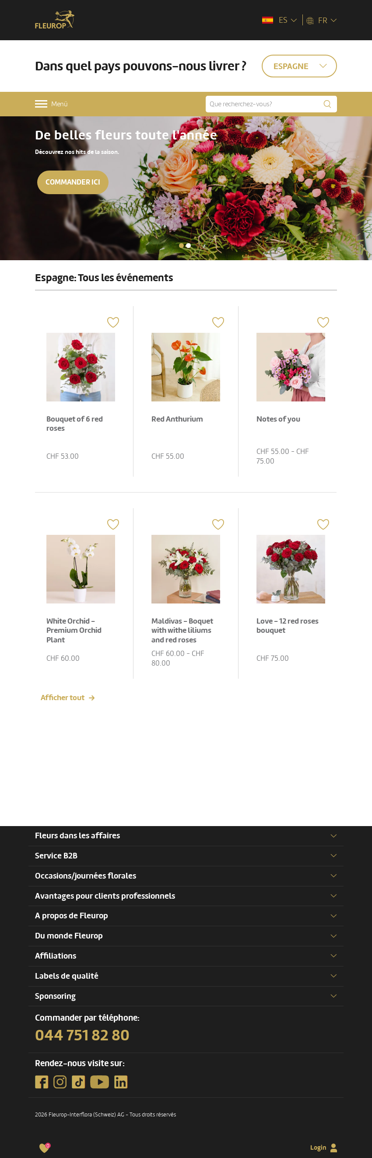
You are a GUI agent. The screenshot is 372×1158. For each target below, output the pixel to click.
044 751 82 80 (82, 1035)
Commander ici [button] (73, 182)
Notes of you (278, 419)
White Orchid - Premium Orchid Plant (74, 630)
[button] (181, 245)
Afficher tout (62, 698)
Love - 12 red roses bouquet (287, 626)
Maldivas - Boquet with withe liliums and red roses (182, 630)
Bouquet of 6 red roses (74, 424)
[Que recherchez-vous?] (271, 104)
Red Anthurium (177, 419)
